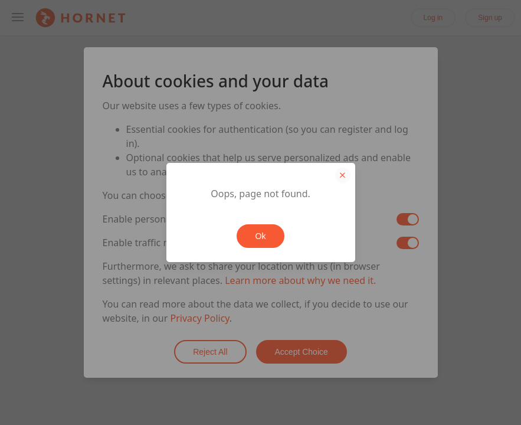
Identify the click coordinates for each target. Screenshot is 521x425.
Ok (260, 236)
